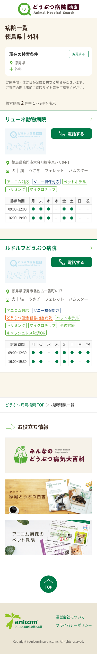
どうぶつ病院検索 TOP (24, 405)
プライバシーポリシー (74, 625)
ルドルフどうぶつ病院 (31, 248)
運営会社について (70, 616)
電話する (71, 133)
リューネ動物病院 (25, 119)
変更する (78, 54)
